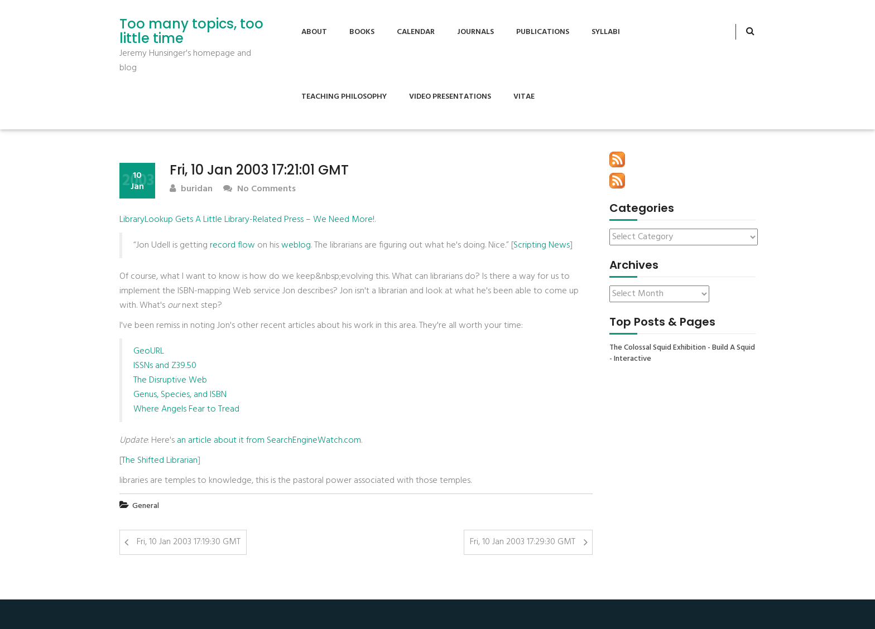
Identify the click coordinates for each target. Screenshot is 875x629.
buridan (191, 189)
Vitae (524, 96)
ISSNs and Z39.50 (164, 366)
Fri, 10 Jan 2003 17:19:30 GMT (189, 542)
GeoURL (148, 351)
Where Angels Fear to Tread (186, 409)
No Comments (259, 189)
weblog (296, 245)
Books (361, 32)
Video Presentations (450, 96)
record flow (232, 245)
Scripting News (541, 245)
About (314, 32)
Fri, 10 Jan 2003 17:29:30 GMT (522, 542)
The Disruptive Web (170, 380)
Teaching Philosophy (344, 96)
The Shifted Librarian (160, 460)
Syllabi (606, 32)
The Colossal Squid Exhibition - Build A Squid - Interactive (682, 353)
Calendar (416, 32)
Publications (542, 32)
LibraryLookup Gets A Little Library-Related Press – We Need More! (246, 219)
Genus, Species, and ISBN (180, 395)
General (145, 506)
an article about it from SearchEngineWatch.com (269, 440)
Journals (475, 32)
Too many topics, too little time (191, 31)
